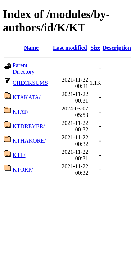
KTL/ (19, 155)
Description (117, 48)
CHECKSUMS (30, 83)
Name (31, 48)
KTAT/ (20, 112)
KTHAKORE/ (29, 141)
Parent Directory (24, 68)
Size (95, 48)
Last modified (70, 48)
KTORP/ (23, 169)
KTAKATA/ (26, 97)
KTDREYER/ (29, 126)
